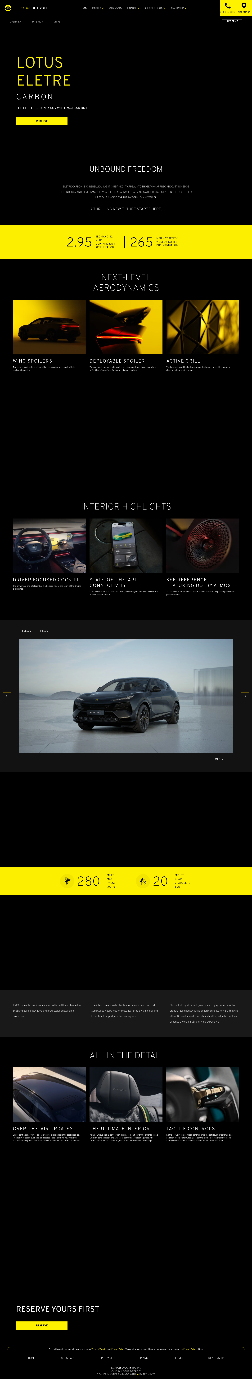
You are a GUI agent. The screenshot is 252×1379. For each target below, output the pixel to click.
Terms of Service (99, 1349)
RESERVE (232, 21)
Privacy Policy (118, 1349)
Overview (16, 21)
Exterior (26, 631)
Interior (37, 21)
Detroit (33, 8)
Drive (57, 21)
